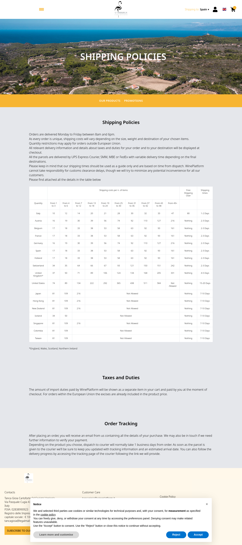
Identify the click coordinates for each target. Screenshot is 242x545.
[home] (121, 9)
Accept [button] (198, 534)
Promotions (133, 100)
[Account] (215, 9)
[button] (207, 504)
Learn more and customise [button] (56, 534)
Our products (109, 100)
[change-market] (197, 9)
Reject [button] (176, 534)
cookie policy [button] (47, 514)
